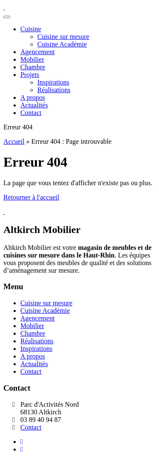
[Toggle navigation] (6, 17)
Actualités (34, 363)
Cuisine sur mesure (46, 303)
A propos (32, 356)
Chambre (32, 333)
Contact (31, 371)
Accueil (14, 141)
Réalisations (36, 341)
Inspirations (36, 348)
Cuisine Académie (45, 310)
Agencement (37, 318)
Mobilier (32, 325)
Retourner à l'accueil (31, 197)
